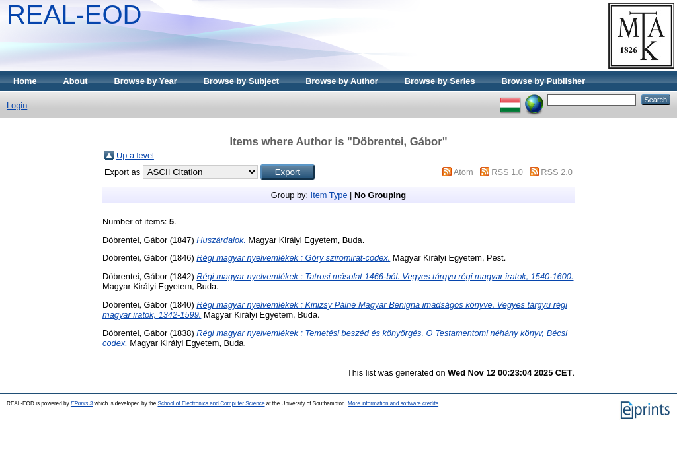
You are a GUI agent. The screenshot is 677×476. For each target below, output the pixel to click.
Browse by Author (341, 81)
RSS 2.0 (557, 172)
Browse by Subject (242, 81)
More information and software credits (393, 404)
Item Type (329, 195)
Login (17, 105)
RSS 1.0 (507, 172)
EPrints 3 (82, 404)
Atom (463, 172)
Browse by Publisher (544, 81)
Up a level (135, 155)
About (75, 81)
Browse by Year (145, 81)
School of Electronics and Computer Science (210, 404)
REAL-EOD (74, 14)
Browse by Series (440, 81)
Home (25, 81)
